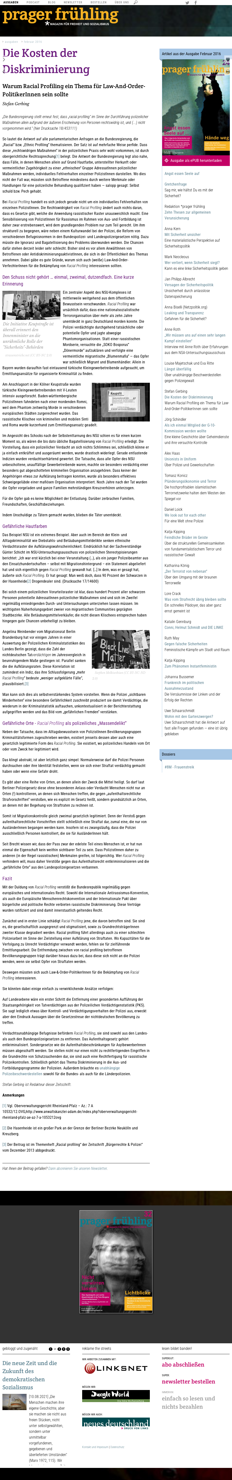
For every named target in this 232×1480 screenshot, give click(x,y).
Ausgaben (11, 42)
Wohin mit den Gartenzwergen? (189, 716)
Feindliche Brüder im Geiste (186, 537)
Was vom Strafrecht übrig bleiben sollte (195, 599)
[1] (57, 156)
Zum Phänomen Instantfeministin (191, 666)
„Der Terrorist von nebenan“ (186, 571)
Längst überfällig (178, 369)
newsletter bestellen (188, 1381)
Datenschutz (117, 1447)
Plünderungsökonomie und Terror (190, 481)
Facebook (196, 3)
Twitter (188, 3)
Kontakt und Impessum (95, 1447)
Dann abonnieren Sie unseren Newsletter (77, 1168)
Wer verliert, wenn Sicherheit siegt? (192, 262)
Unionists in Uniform (180, 459)
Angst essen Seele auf (182, 173)
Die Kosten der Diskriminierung (189, 397)
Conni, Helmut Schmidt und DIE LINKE (194, 627)
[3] (27, 684)
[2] (29, 581)
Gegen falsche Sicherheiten (186, 644)
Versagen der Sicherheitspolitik (189, 285)
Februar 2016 (33, 42)
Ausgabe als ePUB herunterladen (196, 160)
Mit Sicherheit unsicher (183, 234)
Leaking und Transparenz (184, 313)
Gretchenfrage (176, 184)
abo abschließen (183, 1364)
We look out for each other (185, 515)
